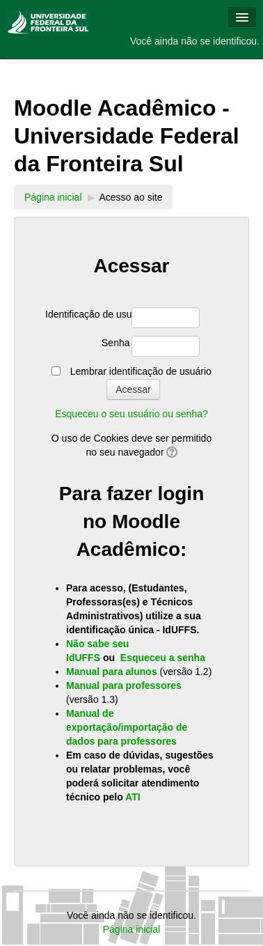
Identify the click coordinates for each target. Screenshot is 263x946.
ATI (133, 796)
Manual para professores (124, 685)
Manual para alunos (113, 671)
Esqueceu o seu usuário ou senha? (131, 413)
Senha (115, 342)
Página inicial (53, 197)
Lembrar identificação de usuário (141, 371)
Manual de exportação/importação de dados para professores (126, 727)
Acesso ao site (130, 197)
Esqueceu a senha (162, 657)
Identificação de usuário (87, 314)
